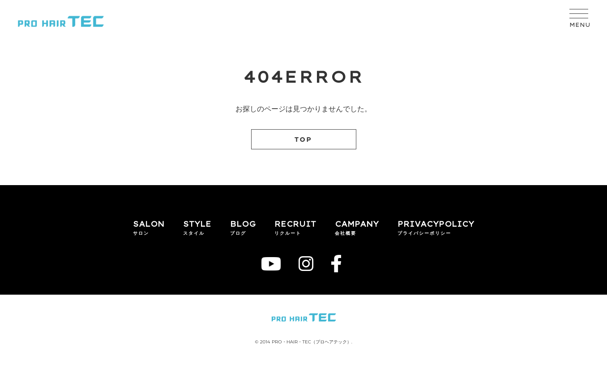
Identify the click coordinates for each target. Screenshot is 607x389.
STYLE (197, 224)
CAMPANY (357, 224)
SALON (148, 224)
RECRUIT (295, 224)
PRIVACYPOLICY (436, 224)
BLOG (243, 224)
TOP (303, 139)
